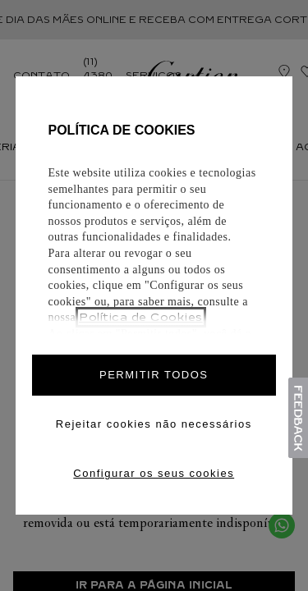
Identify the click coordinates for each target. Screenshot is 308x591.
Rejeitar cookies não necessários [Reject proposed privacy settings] (154, 424)
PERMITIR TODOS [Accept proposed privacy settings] (153, 375)
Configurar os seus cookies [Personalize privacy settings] (153, 473)
